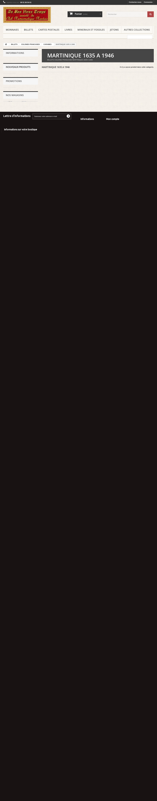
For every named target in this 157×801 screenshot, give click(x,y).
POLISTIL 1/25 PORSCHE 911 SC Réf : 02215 (28, 102)
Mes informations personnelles (118, 755)
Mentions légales (13, 71)
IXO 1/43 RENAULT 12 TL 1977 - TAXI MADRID (28, 362)
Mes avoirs (110, 748)
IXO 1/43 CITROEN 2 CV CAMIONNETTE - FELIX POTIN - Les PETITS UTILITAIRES (28, 305)
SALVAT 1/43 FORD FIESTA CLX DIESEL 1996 (27, 617)
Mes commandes (113, 745)
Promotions (14, 650)
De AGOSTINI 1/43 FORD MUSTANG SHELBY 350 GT (26, 569)
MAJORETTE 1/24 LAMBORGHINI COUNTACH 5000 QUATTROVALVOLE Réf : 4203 (27, 129)
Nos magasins (13, 83)
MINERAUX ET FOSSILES (91, 29)
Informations (15, 52)
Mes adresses (111, 752)
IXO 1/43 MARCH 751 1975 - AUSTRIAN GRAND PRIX (27, 543)
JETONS (114, 29)
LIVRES (68, 29)
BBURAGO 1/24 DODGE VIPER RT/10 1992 (28, 182)
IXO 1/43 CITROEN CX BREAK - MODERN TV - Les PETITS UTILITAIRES (28, 411)
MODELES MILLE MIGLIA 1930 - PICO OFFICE (27, 493)
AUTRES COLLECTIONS (137, 29)
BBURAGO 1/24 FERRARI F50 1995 (26, 158)
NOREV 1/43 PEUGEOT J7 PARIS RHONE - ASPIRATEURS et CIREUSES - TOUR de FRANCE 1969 (28, 276)
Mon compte (112, 740)
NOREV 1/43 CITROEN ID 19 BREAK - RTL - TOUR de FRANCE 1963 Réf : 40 (28, 333)
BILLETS (28, 29)
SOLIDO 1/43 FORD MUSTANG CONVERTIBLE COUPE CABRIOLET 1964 (27, 210)
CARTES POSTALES (48, 29)
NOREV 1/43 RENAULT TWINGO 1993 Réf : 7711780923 (28, 468)
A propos (84, 748)
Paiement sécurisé (14, 79)
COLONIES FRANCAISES (30, 44)
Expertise (11, 68)
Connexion (148, 2)
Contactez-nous (135, 2)
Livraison (11, 64)
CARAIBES (47, 44)
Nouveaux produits (18, 92)
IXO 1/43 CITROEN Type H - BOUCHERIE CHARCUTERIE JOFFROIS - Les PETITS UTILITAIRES (28, 242)
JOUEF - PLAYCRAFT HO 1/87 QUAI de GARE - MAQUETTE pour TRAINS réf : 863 (28, 661)
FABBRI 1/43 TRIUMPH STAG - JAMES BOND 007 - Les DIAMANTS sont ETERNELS (27, 440)
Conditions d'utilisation (16, 75)
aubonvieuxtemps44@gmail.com (27, 784)
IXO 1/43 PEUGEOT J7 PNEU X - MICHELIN (28, 386)
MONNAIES (12, 29)
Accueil (10, 60)
